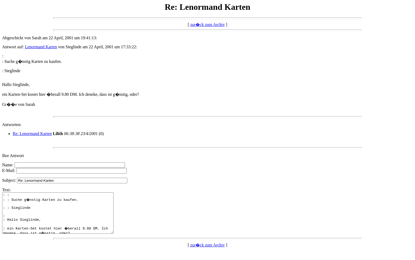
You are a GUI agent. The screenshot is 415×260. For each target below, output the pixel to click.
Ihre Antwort (13, 155)
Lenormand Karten (41, 47)
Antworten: (11, 124)
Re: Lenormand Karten (32, 133)
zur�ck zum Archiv (207, 24)
